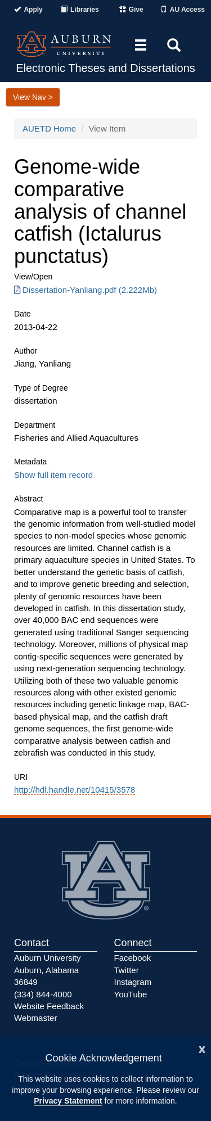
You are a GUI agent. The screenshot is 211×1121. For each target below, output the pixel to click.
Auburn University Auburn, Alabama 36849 (47, 970)
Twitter (126, 970)
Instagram (133, 982)
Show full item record (53, 475)
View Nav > (33, 97)
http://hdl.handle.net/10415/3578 (74, 789)
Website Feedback (49, 1006)
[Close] (202, 1048)
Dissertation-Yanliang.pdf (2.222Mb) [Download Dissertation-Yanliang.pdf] (85, 290)
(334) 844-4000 (43, 994)
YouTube (130, 994)
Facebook (132, 957)
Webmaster (35, 1018)
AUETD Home (49, 128)
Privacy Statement (68, 1100)
